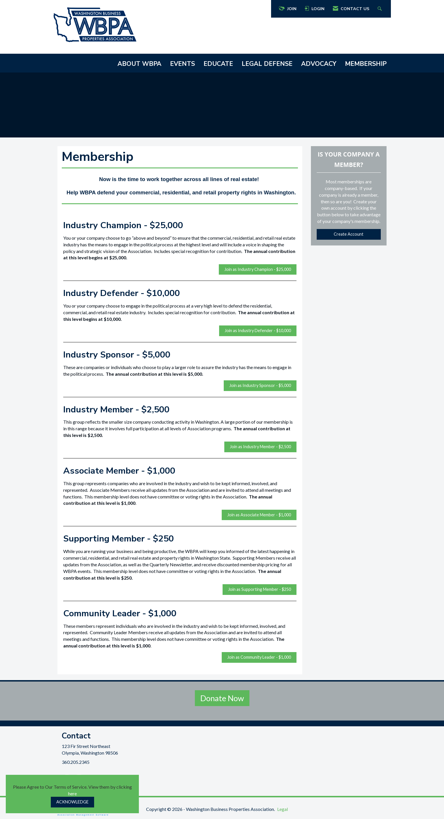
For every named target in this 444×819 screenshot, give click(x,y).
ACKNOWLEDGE (72, 801)
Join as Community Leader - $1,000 (259, 657)
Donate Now (222, 698)
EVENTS (182, 63)
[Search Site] (380, 9)
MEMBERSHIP (366, 63)
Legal (282, 809)
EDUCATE (218, 63)
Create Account (348, 234)
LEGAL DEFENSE (267, 63)
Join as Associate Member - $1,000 (259, 514)
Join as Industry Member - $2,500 (260, 446)
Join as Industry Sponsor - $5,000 (260, 385)
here (72, 793)
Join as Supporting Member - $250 (259, 589)
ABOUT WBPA (139, 63)
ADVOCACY (318, 63)
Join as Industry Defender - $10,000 (258, 330)
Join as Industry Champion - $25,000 (257, 269)
